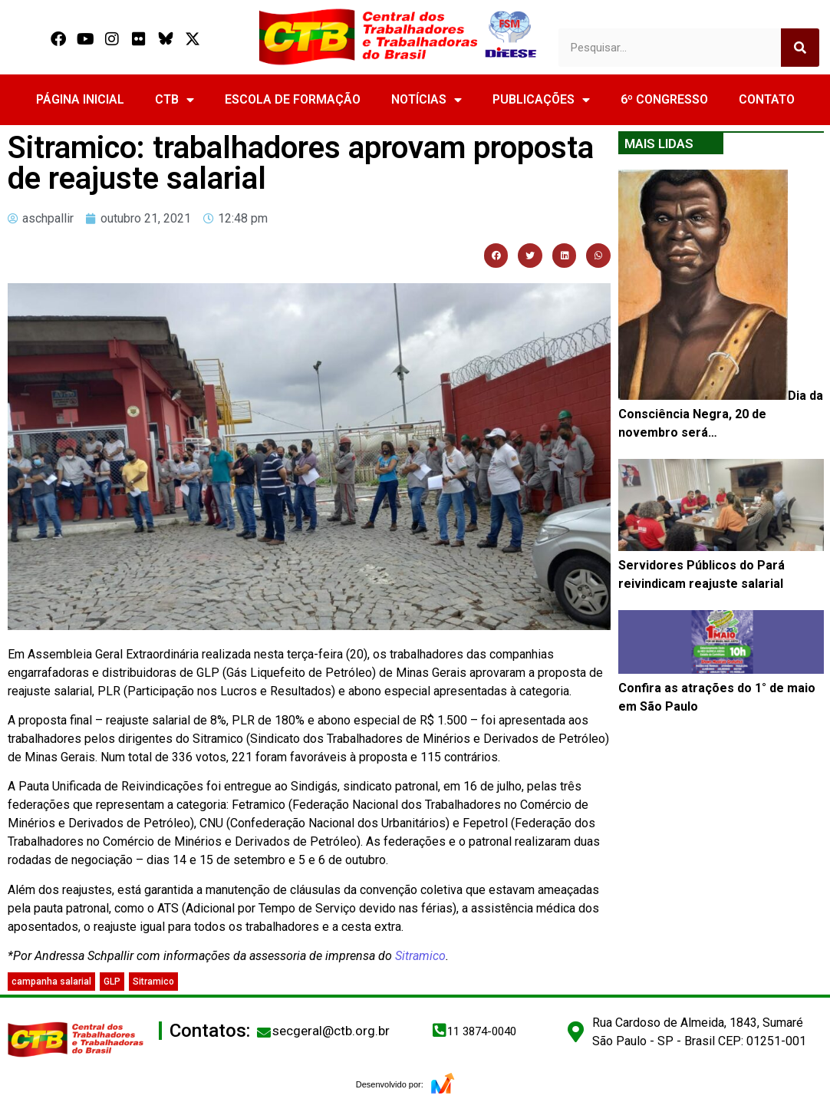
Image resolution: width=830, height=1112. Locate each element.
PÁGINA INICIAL (80, 99)
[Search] (800, 47)
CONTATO (767, 99)
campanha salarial (51, 981)
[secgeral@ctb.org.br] (264, 1032)
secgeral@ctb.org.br (331, 1030)
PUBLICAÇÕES (541, 100)
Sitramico (420, 956)
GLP (112, 981)
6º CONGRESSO (664, 99)
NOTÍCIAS (426, 100)
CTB (174, 100)
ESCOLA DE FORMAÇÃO (293, 99)
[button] (496, 255)
